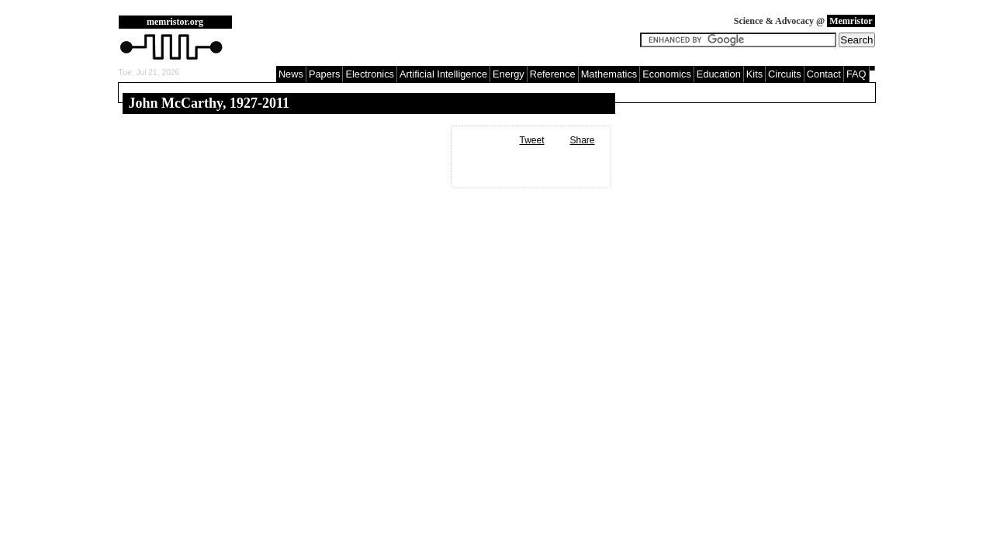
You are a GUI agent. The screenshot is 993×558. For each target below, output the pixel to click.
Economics (666, 74)
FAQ (856, 74)
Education (719, 74)
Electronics (369, 74)
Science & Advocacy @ (804, 21)
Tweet (531, 140)
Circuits (784, 74)
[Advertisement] (439, 39)
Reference (553, 74)
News (291, 74)
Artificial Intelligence (443, 74)
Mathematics (609, 74)
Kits (754, 74)
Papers (325, 74)
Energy (508, 74)
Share (581, 140)
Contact (824, 74)
